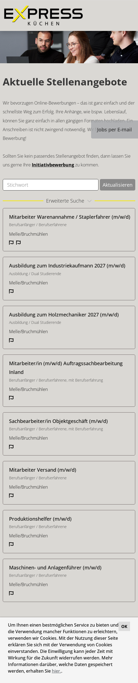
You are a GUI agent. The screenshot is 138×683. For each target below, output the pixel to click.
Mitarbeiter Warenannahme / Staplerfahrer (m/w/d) (69, 217)
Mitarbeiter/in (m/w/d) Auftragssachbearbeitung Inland (66, 367)
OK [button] (124, 626)
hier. (56, 671)
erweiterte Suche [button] (69, 200)
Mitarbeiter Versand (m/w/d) (42, 469)
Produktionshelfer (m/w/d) (40, 518)
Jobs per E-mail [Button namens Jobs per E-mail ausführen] (114, 129)
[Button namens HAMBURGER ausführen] (124, 15)
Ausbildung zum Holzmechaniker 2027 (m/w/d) (64, 314)
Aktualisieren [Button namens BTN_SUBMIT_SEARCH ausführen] (118, 184)
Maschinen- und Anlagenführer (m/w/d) (55, 567)
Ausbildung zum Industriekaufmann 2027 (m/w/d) (67, 265)
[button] (64, 672)
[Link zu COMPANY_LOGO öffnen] (43, 15)
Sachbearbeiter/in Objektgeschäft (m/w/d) (58, 421)
